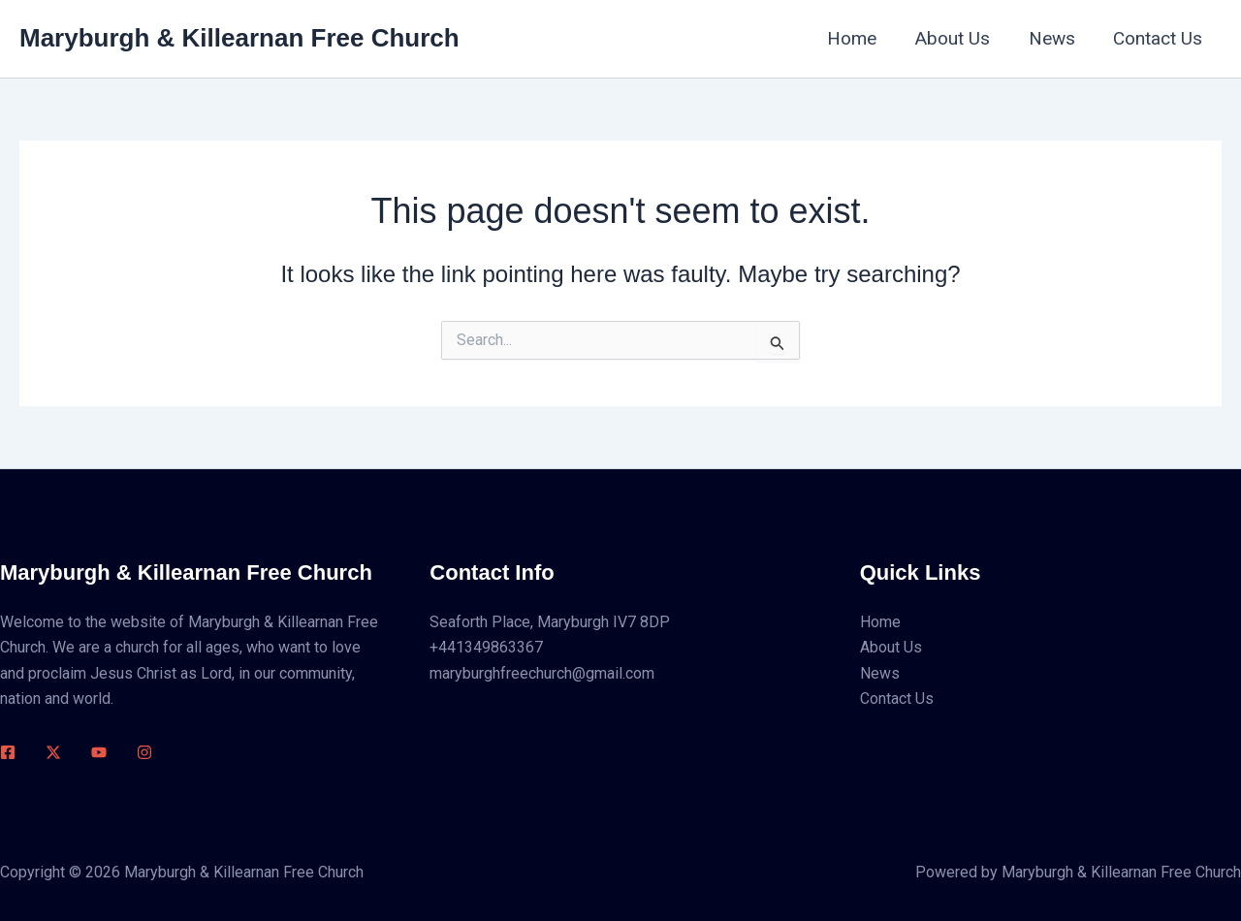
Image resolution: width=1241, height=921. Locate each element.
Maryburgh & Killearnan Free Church (239, 37)
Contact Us (1158, 38)
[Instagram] (144, 752)
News (1054, 38)
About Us (956, 38)
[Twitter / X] (53, 752)
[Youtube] (99, 752)
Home (857, 38)
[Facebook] (8, 752)
